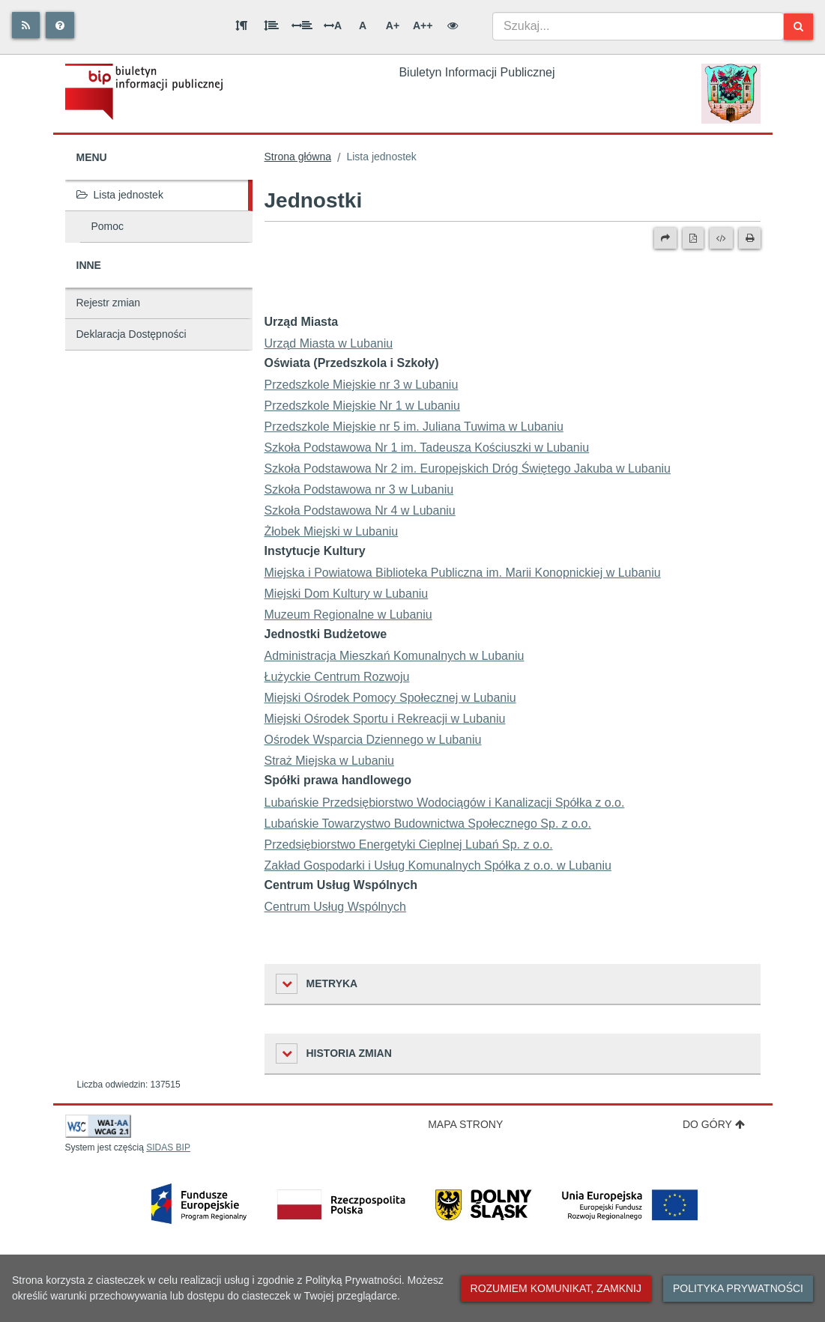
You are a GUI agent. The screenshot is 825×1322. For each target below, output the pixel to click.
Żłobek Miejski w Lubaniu (332, 531)
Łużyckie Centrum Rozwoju (337, 676)
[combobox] (638, 26)
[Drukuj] (750, 238)
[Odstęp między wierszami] (271, 25)
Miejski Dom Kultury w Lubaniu (347, 593)
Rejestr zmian (108, 303)
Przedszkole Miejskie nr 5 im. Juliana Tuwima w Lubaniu (414, 426)
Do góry (714, 1124)
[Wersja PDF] (693, 238)
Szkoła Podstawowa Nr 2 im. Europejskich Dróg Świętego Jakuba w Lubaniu (468, 468)
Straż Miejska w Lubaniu (329, 760)
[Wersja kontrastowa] (453, 25)
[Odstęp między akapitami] (241, 25)
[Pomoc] (60, 25)
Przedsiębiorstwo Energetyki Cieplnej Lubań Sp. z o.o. (409, 844)
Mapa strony (465, 1124)
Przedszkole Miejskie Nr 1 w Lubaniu (362, 405)
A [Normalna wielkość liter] (362, 25)
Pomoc (107, 226)
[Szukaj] (798, 26)
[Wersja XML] (721, 238)
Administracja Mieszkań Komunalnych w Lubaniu (395, 655)
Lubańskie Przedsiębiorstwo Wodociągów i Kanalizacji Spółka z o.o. (445, 802)
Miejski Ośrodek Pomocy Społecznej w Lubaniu (390, 697)
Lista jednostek (119, 195)
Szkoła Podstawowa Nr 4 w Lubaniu (360, 510)
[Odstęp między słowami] (302, 25)
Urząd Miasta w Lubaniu (329, 343)
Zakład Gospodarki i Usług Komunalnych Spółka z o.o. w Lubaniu (438, 865)
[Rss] (26, 25)
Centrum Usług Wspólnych (335, 906)
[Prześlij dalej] (665, 238)
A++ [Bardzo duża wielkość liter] (422, 25)
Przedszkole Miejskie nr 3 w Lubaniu (362, 384)
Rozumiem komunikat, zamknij (556, 1288)
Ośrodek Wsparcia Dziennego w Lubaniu (373, 739)
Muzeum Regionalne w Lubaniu (348, 614)
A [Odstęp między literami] (333, 25)
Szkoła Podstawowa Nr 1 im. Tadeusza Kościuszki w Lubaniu (427, 447)
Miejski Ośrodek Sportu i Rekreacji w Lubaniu (385, 718)
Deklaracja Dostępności (131, 334)
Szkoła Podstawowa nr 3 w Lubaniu (359, 489)
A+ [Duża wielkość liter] (392, 25)
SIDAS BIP (168, 1147)
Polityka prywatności (738, 1288)
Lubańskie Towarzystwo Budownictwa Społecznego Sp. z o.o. (428, 823)
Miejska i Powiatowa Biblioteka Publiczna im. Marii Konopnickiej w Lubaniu (463, 572)
